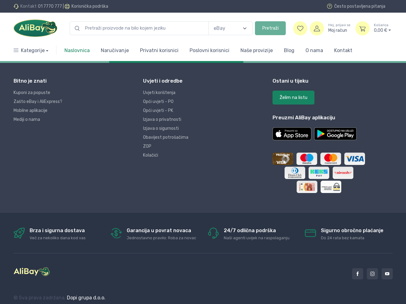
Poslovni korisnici (209, 50)
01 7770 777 (50, 6)
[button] (292, 133)
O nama (314, 50)
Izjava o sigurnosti (161, 128)
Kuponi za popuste (32, 92)
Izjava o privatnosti (162, 119)
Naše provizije (256, 50)
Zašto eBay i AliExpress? (38, 101)
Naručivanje (115, 50)
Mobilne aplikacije (30, 110)
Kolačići (150, 155)
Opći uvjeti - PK (158, 110)
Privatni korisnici (159, 50)
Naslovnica (77, 50)
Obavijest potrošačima (165, 137)
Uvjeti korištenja (159, 92)
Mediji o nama (27, 119)
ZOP (147, 146)
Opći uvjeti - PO (158, 101)
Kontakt (343, 50)
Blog (289, 50)
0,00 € (382, 28)
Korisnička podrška (90, 6)
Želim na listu (293, 97)
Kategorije (29, 50)
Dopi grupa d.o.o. (86, 298)
